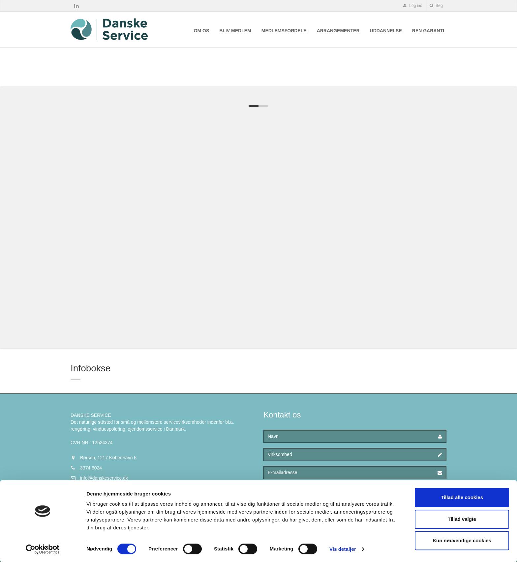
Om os (201, 30)
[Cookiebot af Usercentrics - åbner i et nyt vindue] (43, 549)
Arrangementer (338, 30)
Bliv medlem (235, 30)
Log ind (412, 5)
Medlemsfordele (284, 30)
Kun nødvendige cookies (462, 540)
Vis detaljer (342, 549)
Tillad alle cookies (462, 497)
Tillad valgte (462, 519)
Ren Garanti (428, 30)
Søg (436, 5)
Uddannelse (386, 30)
